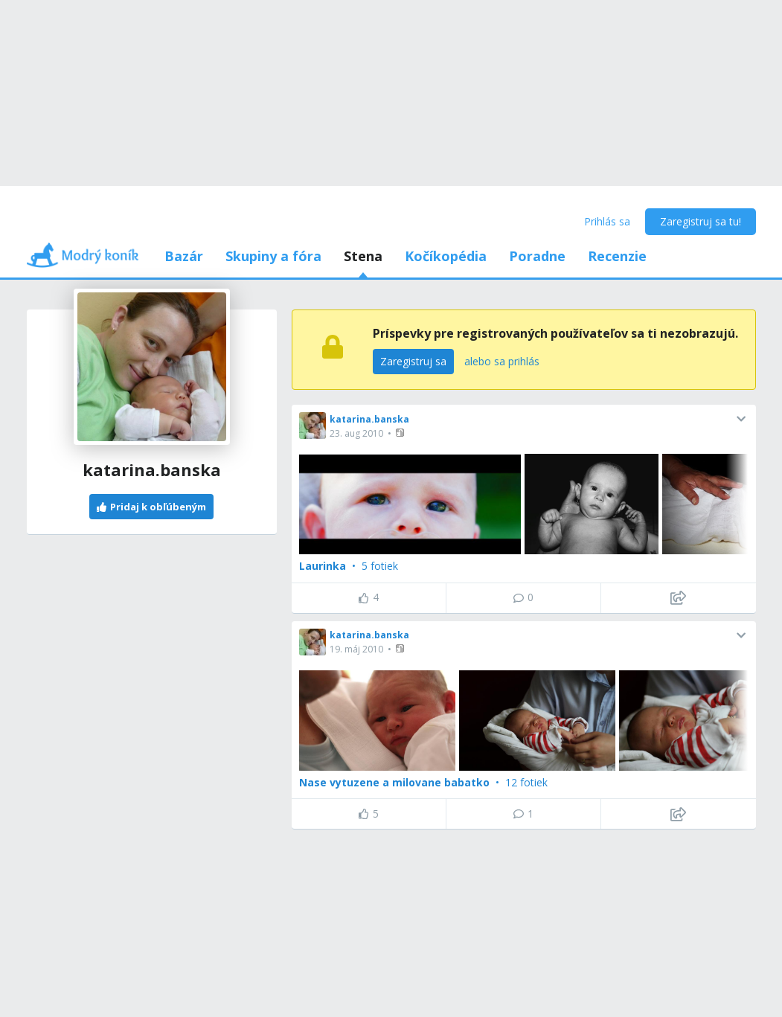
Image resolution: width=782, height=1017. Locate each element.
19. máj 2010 (356, 649)
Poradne (537, 256)
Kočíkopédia (446, 256)
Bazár (183, 256)
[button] (401, 432)
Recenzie (617, 256)
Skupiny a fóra (273, 256)
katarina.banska (369, 419)
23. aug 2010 (356, 433)
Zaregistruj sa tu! (700, 221)
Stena (363, 256)
